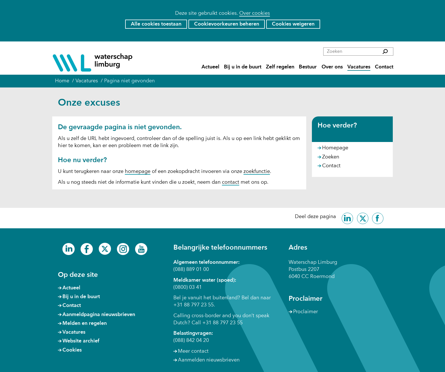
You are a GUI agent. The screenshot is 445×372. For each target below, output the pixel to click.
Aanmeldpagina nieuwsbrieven (98, 314)
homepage (137, 171)
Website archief (80, 341)
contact (230, 182)
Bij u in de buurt (242, 67)
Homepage (335, 148)
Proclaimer (305, 311)
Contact (384, 67)
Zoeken (330, 157)
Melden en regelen (84, 323)
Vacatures (358, 67)
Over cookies (254, 13)
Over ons (332, 67)
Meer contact (193, 351)
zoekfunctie (257, 171)
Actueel (210, 67)
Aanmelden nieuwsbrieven (209, 360)
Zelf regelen (280, 67)
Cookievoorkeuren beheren (226, 24)
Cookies (72, 350)
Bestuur (308, 67)
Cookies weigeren (293, 24)
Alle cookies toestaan (156, 24)
